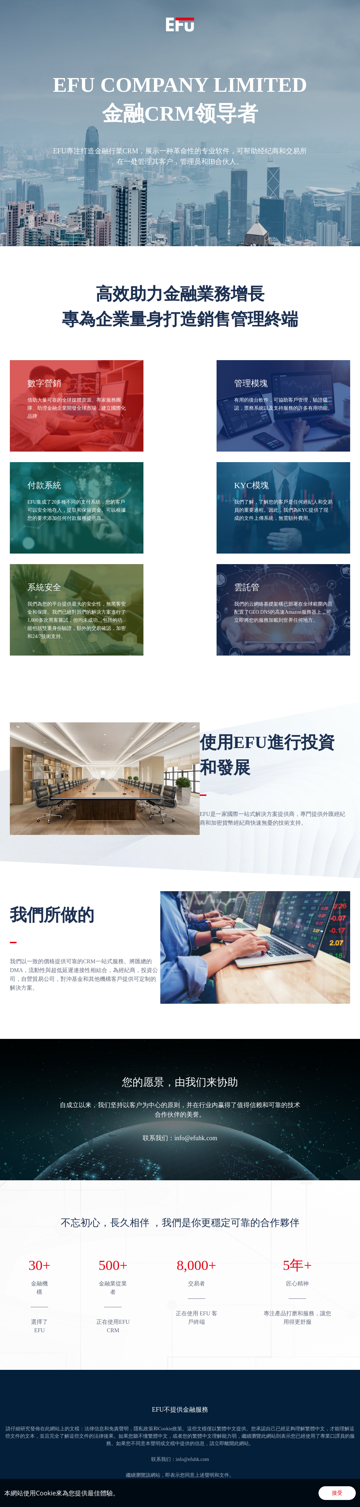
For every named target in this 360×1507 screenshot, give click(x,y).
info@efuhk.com (195, 1138)
